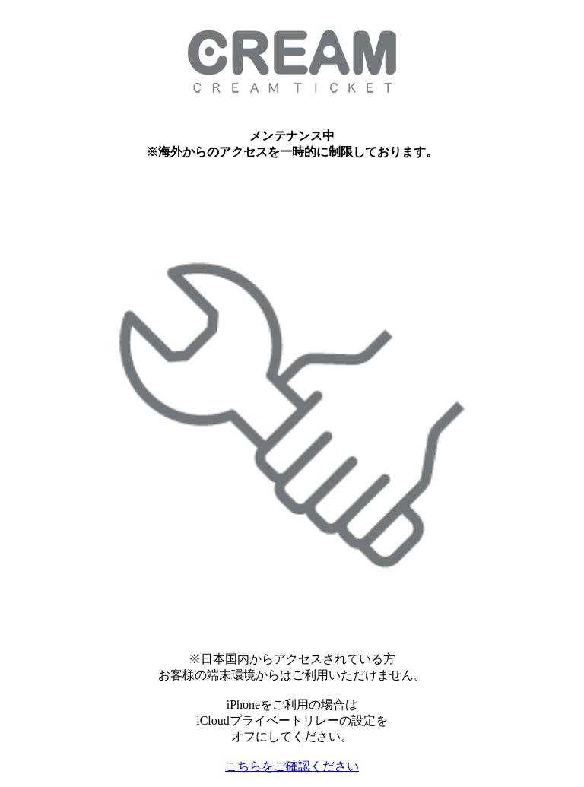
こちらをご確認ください (292, 766)
